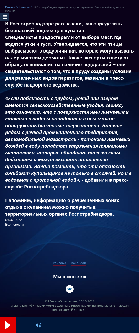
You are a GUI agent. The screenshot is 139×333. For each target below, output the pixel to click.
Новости (24, 7)
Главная (10, 7)
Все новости (14, 225)
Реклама (59, 263)
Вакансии (78, 263)
